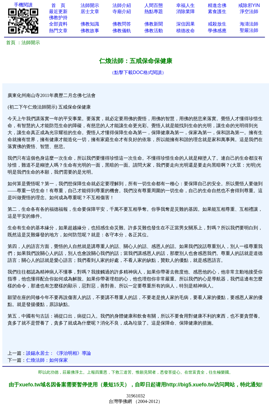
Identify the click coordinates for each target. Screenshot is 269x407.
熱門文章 (58, 30)
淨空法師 (249, 11)
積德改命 (185, 30)
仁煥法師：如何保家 (47, 360)
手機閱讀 (23, 4)
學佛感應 (217, 30)
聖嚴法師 (249, 30)
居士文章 (90, 11)
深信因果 (185, 23)
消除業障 (185, 11)
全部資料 (58, 23)
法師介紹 (121, 5)
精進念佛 (217, 5)
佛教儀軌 (121, 30)
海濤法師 (249, 23)
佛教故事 (90, 30)
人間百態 (153, 5)
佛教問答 (121, 23)
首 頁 (58, 5)
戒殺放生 (217, 23)
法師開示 (90, 5)
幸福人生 (185, 5)
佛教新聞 (153, 23)
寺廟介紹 (121, 11)
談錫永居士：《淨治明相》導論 (58, 353)
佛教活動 (153, 30)
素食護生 (217, 11)
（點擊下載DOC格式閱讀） (138, 72)
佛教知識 (90, 23)
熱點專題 (153, 11)
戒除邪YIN (249, 5)
